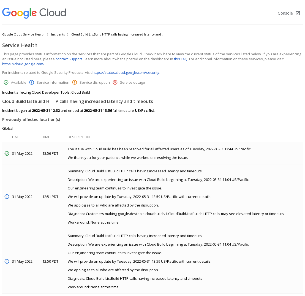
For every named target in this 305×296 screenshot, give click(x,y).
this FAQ (180, 58)
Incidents (58, 34)
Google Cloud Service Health (23, 34)
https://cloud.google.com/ (23, 63)
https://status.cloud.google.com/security (125, 72)
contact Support (69, 58)
